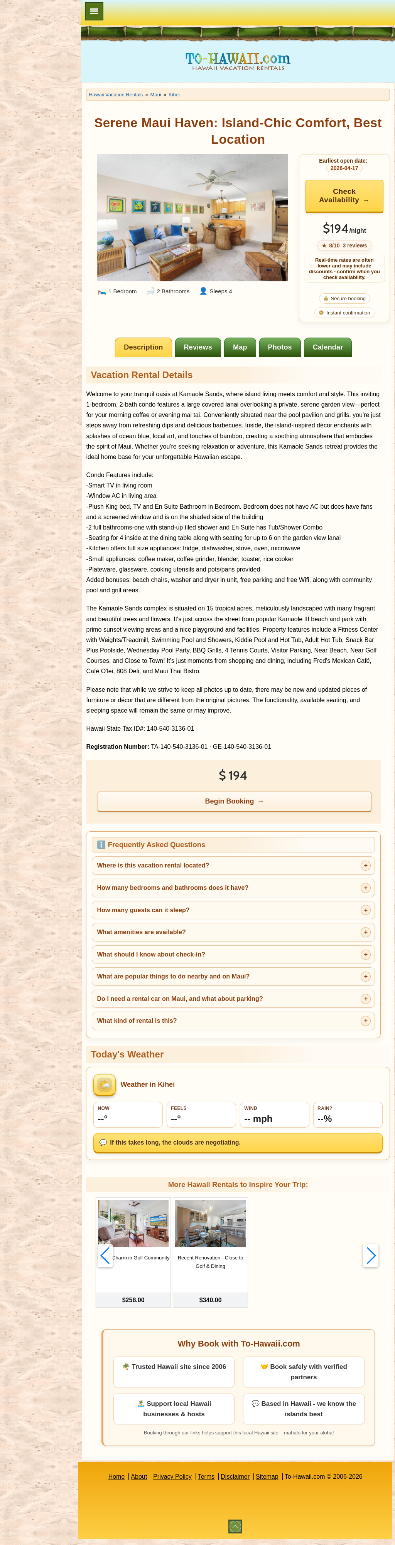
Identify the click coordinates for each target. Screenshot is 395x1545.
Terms (217, 1482)
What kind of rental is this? (160, 1031)
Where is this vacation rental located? (176, 876)
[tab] (155, 347)
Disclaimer (246, 1482)
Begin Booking (241, 811)
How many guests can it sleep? (166, 920)
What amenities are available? (164, 942)
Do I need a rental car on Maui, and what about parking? (203, 1009)
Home (128, 1482)
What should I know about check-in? (174, 965)
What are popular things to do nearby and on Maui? (196, 986)
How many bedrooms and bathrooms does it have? (196, 898)
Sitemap (278, 1482)
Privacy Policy (184, 1482)
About (150, 1482)
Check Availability (342, 195)
